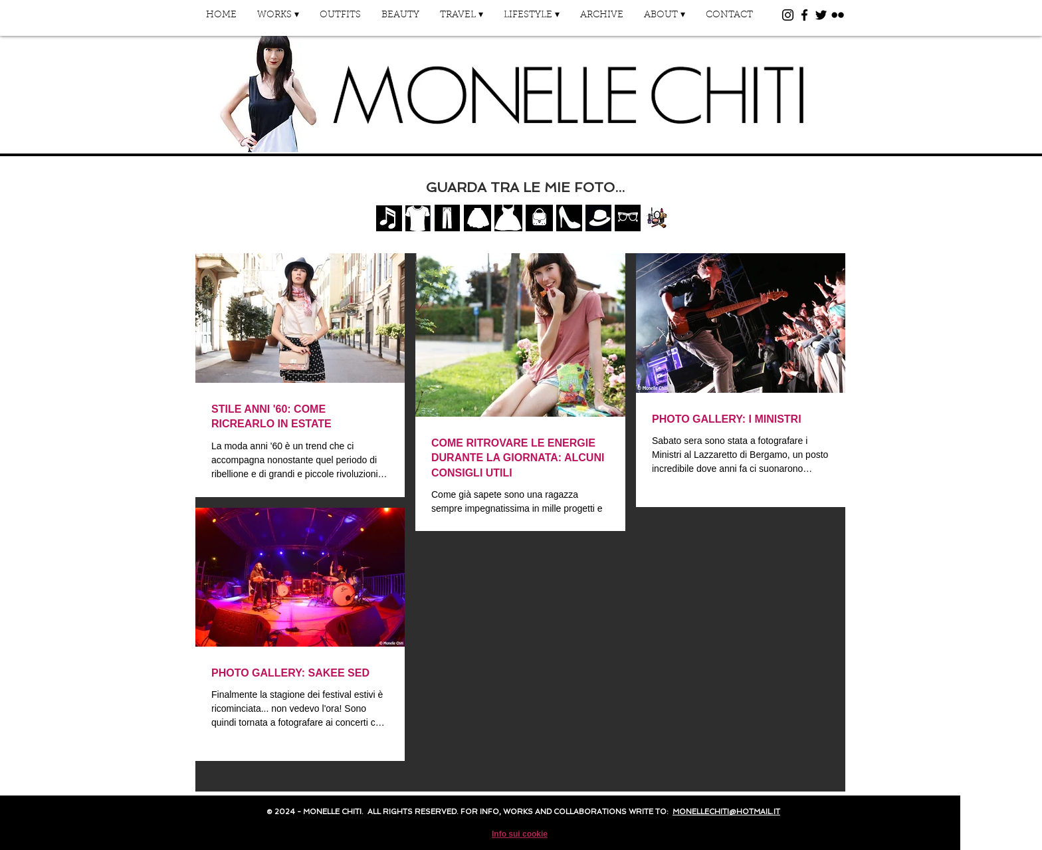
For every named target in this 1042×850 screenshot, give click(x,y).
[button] (278, 19)
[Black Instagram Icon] (787, 15)
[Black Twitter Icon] (821, 15)
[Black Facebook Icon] (804, 15)
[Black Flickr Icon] (837, 15)
